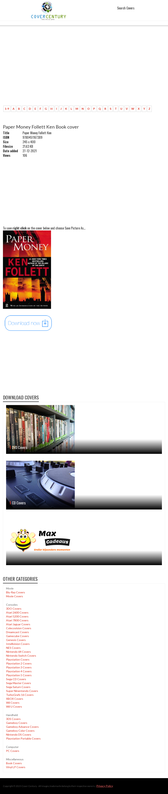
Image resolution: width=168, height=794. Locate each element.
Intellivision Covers (18, 643)
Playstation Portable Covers (23, 738)
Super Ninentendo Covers (22, 690)
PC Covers (12, 750)
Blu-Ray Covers (15, 592)
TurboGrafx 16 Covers (20, 694)
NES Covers (13, 647)
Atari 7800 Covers (17, 620)
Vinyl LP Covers (15, 767)
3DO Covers (13, 608)
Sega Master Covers (18, 683)
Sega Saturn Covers (18, 687)
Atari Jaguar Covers (18, 624)
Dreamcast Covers (17, 632)
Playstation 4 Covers (19, 671)
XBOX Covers (14, 698)
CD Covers (19, 503)
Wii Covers (12, 702)
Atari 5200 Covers (17, 616)
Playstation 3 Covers (19, 667)
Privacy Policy (104, 786)
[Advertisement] (84, 73)
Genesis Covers (16, 640)
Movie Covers (14, 596)
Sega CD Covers (16, 679)
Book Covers (14, 763)
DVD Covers (19, 447)
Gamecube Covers (17, 636)
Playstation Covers (17, 659)
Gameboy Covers (16, 722)
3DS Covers (13, 719)
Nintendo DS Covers (18, 734)
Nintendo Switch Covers (21, 655)
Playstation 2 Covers (19, 663)
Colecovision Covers (18, 628)
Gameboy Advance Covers (22, 726)
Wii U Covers (14, 706)
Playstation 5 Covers (19, 675)
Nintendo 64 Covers (18, 651)
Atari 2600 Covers (17, 612)
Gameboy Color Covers (20, 730)
